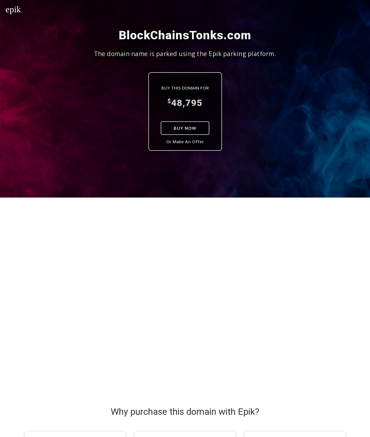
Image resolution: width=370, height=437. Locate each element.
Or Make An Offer (185, 141)
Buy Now (185, 128)
